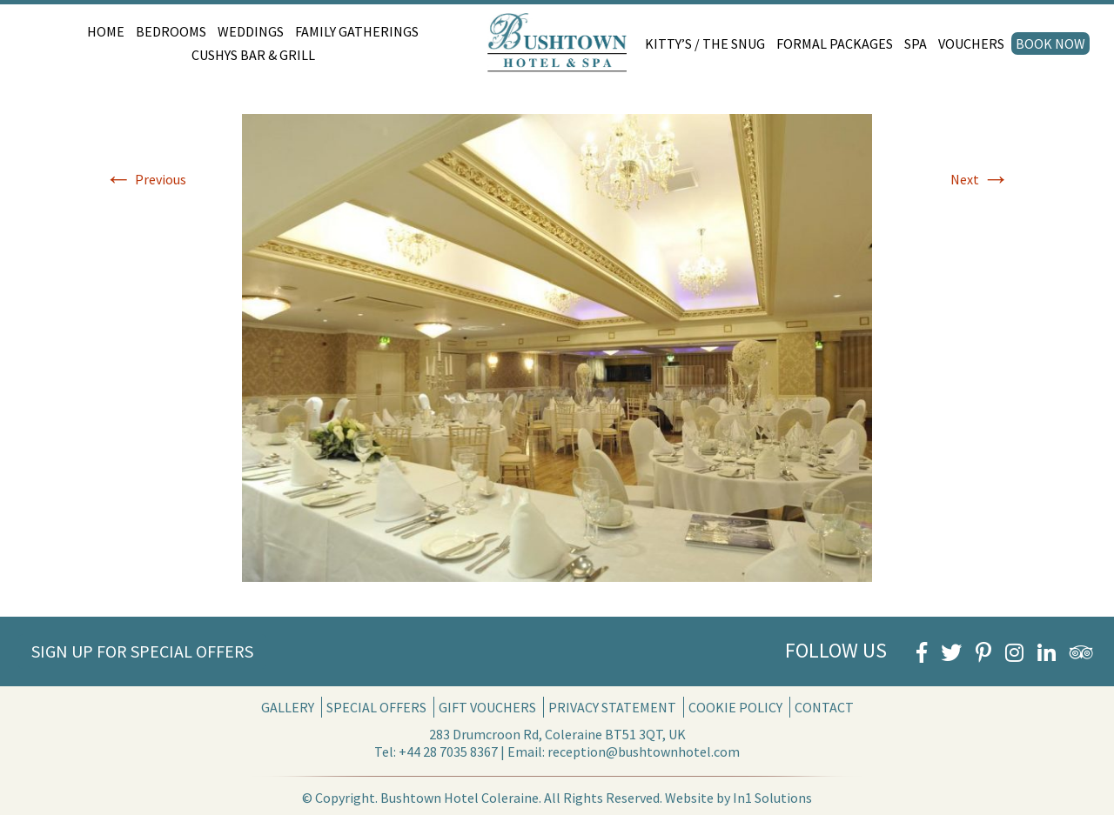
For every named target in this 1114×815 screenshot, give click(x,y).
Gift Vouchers (487, 707)
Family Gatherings (357, 31)
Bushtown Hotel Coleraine (459, 797)
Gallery (287, 707)
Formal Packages (834, 43)
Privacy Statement (612, 707)
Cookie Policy (735, 707)
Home (105, 31)
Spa (915, 43)
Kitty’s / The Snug (705, 43)
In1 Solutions (772, 797)
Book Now (1050, 43)
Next (980, 179)
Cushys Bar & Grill (253, 54)
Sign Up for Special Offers (142, 651)
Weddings (251, 31)
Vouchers (971, 43)
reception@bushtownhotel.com (643, 751)
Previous (145, 179)
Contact (824, 707)
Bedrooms (171, 31)
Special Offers (376, 707)
